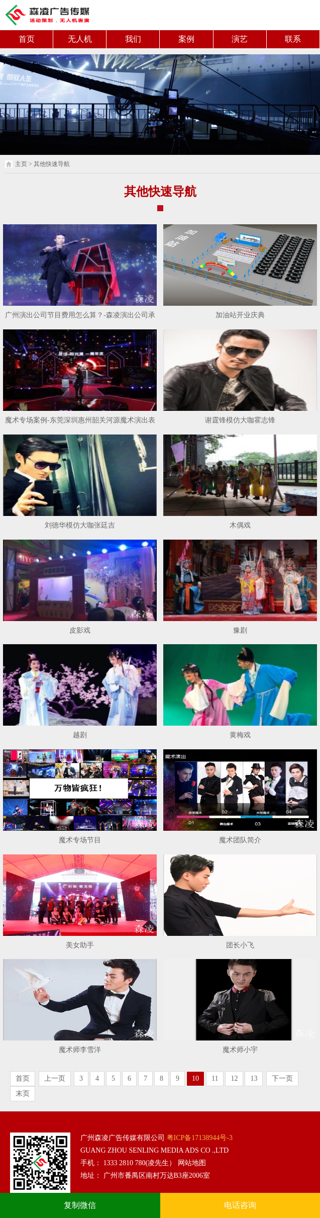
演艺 (240, 39)
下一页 (282, 1078)
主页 (21, 163)
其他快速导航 (52, 163)
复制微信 (80, 1205)
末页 (23, 1093)
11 (214, 1078)
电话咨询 (240, 1205)
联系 (293, 39)
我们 (133, 39)
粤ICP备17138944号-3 (199, 1138)
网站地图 (191, 1163)
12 (234, 1078)
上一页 (54, 1078)
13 (253, 1078)
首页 (27, 39)
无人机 (80, 39)
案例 (186, 39)
